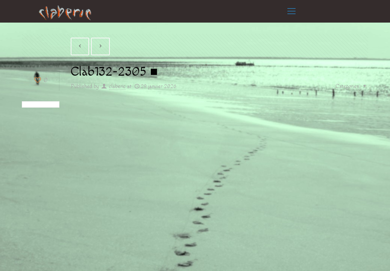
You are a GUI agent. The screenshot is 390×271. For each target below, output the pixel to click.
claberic (117, 87)
